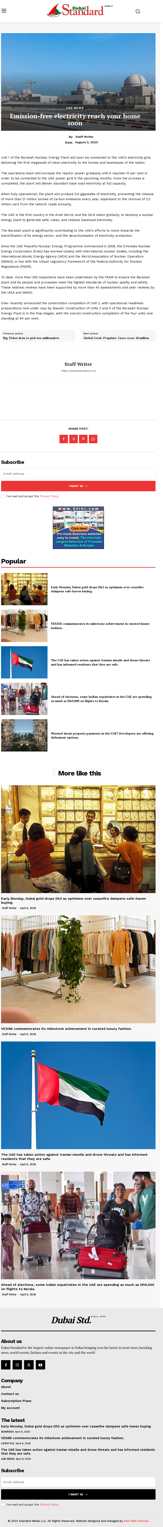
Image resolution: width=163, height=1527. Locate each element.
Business (7, 1431)
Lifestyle (7, 1443)
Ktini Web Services (136, 1521)
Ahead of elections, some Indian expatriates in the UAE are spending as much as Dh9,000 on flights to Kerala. (101, 699)
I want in (78, 486)
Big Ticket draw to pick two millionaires (31, 338)
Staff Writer (84, 136)
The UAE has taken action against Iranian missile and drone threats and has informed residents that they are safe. (100, 662)
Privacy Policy (49, 496)
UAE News (75, 107)
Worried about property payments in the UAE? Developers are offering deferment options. (102, 735)
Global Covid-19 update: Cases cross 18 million (116, 338)
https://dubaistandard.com (78, 370)
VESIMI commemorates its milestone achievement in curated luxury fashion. (66, 1029)
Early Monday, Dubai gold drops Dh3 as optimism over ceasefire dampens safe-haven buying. (97, 589)
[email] (78, 474)
